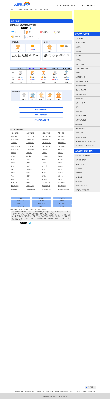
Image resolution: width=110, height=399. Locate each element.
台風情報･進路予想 (80, 115)
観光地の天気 (20, 200)
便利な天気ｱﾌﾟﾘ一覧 (81, 185)
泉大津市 (60, 159)
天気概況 (78, 60)
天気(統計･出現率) (80, 128)
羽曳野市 (60, 172)
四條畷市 (44, 179)
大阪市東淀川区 (30, 139)
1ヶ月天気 (78, 55)
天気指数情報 (79, 98)
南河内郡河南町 (46, 189)
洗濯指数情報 (33, 10)
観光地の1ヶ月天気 (80, 94)
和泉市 (13, 172)
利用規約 (63, 391)
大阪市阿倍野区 (46, 143)
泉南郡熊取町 (46, 186)
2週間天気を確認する (41, 115)
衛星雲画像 (78, 124)
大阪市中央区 (62, 149)
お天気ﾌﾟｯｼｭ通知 (80, 42)
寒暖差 (29, 37)
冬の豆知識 (78, 181)
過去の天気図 (79, 133)
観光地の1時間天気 (80, 85)
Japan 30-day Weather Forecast (84, 145)
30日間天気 (62, 198)
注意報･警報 (79, 111)
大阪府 (40, 10)
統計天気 (62, 206)
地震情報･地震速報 (80, 120)
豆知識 (73, 5)
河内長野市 (29, 169)
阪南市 (28, 182)
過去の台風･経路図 (80, 137)
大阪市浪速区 (62, 136)
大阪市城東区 (30, 143)
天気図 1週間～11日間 (81, 68)
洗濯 (28, 32)
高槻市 (13, 163)
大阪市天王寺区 (46, 136)
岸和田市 (46, 10)
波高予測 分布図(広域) (81, 81)
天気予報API (91, 5)
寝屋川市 (13, 169)
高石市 (44, 176)
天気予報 (58, 5)
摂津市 (28, 176)
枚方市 (60, 163)
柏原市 (44, 172)
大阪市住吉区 (62, 143)
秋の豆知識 (78, 177)
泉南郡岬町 (14, 189)
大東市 (60, 169)
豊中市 (13, 159)
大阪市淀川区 (46, 146)
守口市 (44, 163)
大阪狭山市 (14, 182)
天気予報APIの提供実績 (82, 190)
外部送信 (86, 391)
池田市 (28, 159)
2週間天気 (41, 198)
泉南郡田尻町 (62, 186)
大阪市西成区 (30, 146)
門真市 (13, 176)
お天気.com (22, 5)
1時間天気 (20, 198)
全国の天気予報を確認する (41, 120)
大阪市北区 (45, 149)
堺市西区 (60, 153)
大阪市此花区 (46, 133)
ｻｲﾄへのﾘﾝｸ (70, 391)
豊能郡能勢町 (14, 186)
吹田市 (44, 159)
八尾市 (28, 166)
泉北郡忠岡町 (30, 186)
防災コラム (62, 203)
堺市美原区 (45, 156)
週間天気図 (41, 200)
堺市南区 (13, 156)
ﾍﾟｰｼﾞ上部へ (91, 387)
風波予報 (62, 200)
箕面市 (28, 172)
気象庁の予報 (20, 206)
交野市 (60, 179)
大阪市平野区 (30, 149)
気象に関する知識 (80, 160)
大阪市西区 (61, 133)
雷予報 (77, 107)
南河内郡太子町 (30, 189)
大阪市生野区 (62, 139)
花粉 (56, 32)
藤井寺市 (60, 176)
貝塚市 (28, 163)
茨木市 (13, 166)
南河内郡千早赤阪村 (63, 189)
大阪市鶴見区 (62, 146)
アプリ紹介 (81, 5)
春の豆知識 (78, 168)
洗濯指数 (32, 209)
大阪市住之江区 (15, 149)
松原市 (44, 169)
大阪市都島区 (14, 133)
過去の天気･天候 (80, 164)
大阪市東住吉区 (15, 146)
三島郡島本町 (46, 182)
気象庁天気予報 (79, 64)
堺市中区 (29, 153)
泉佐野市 (44, 166)
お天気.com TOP (19, 391)
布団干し (43, 32)
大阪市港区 (14, 136)
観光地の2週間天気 (80, 90)
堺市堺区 (13, 153)
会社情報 (92, 391)
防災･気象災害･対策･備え (82, 155)
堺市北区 (29, 156)
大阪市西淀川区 (15, 139)
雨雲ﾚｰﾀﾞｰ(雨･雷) (80, 103)
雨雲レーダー (20, 203)
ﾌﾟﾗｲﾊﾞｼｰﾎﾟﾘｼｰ (78, 391)
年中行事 (66, 5)
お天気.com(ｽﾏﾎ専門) (30, 391)
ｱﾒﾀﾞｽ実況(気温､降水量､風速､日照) (85, 141)
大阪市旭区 (14, 143)
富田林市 (60, 166)
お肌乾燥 (15, 37)
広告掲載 (57, 391)
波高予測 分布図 (80, 77)
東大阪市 (13, 179)
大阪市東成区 (46, 139)
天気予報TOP (79, 38)
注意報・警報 (41, 203)
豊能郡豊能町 (62, 182)
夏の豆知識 (78, 172)
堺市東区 (44, 153)
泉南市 (28, 179)
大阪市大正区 (30, 136)
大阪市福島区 (30, 133)
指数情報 (26, 10)
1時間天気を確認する (41, 109)
